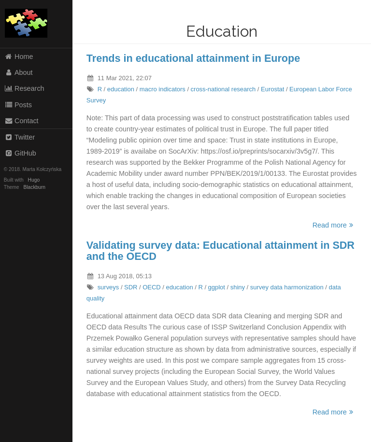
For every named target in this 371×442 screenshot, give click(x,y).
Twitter (19, 137)
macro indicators (163, 89)
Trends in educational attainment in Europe (193, 58)
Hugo (34, 180)
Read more (334, 225)
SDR (130, 287)
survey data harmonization (287, 287)
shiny (237, 287)
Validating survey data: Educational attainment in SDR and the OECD (220, 250)
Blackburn (35, 187)
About (18, 72)
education (120, 89)
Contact (21, 121)
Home (18, 56)
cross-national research (223, 89)
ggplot (216, 287)
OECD (151, 287)
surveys (108, 287)
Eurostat (272, 89)
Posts (18, 105)
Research (24, 88)
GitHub (20, 153)
